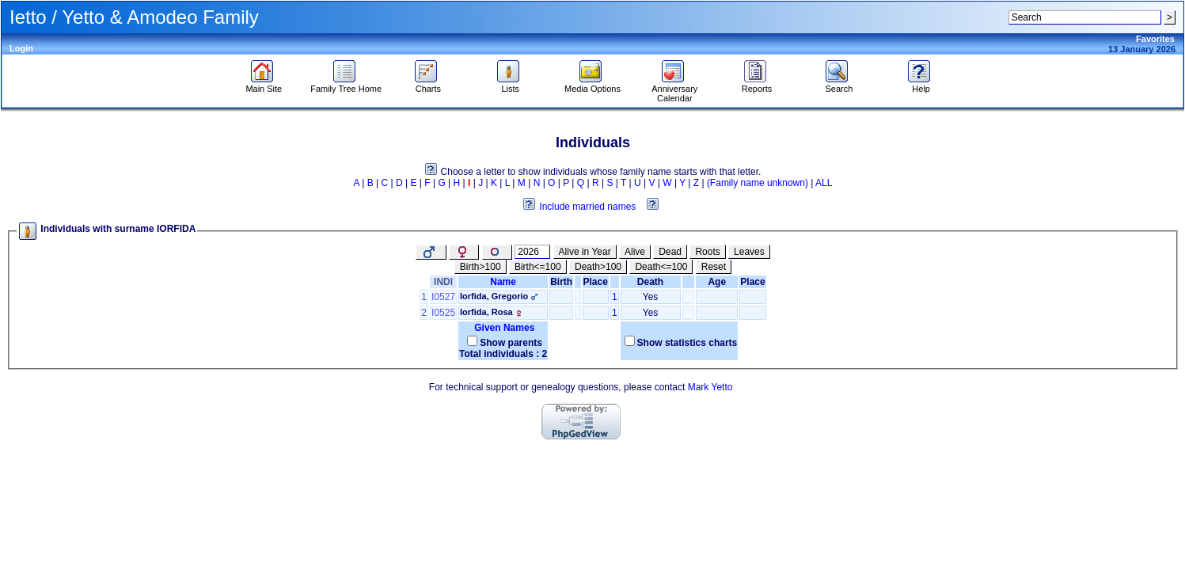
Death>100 (598, 266)
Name (503, 281)
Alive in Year (585, 251)
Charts (427, 84)
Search (838, 84)
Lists (510, 84)
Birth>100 (480, 266)
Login (21, 48)
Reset (713, 266)
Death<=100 (661, 266)
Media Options (592, 84)
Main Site (263, 84)
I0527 (443, 296)
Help (921, 84)
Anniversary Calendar (674, 89)
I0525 (443, 312)
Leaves (749, 251)
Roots (707, 251)
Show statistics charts (687, 342)
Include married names (587, 206)
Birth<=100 (538, 266)
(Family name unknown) (757, 182)
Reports (757, 84)
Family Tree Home (346, 84)
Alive (635, 251)
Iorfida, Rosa (486, 312)
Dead (670, 251)
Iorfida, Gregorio (494, 296)
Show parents (511, 342)
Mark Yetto (710, 387)
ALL (823, 182)
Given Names (503, 327)
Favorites (1155, 39)
